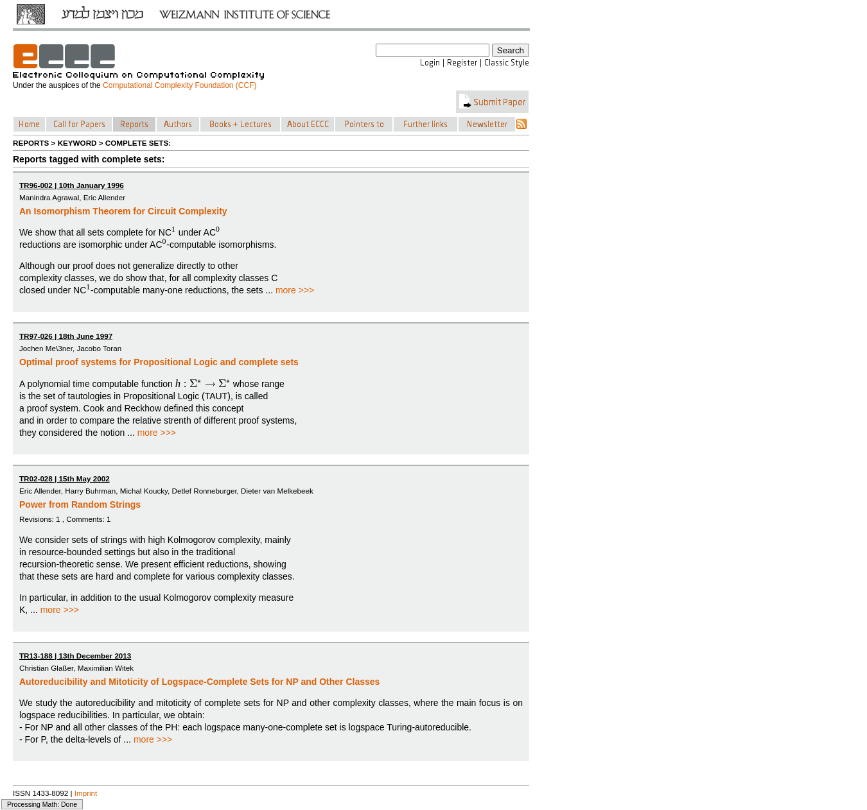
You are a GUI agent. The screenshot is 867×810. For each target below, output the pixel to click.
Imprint (86, 793)
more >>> (295, 290)
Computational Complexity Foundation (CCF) (179, 85)
